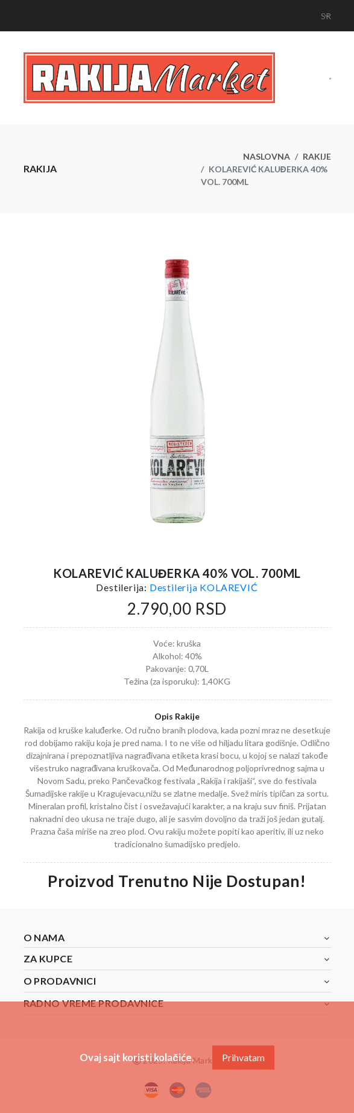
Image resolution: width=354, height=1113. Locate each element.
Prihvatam (243, 1057)
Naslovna (266, 156)
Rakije (317, 156)
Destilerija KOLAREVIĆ (204, 587)
